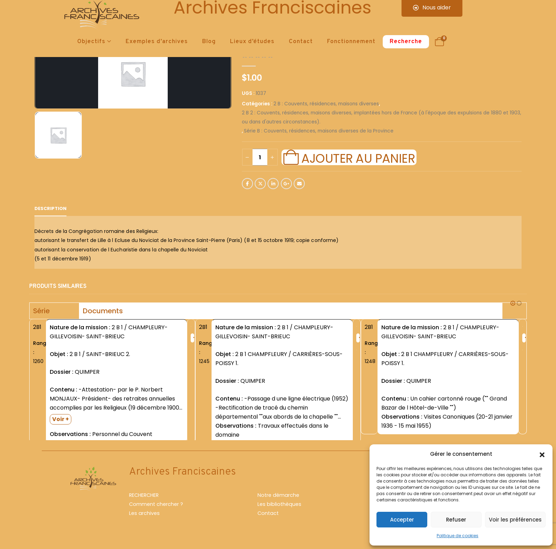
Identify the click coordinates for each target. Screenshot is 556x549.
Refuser (456, 519)
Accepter (402, 519)
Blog (209, 42)
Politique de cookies (457, 536)
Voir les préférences (515, 519)
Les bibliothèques (279, 507)
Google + (286, 183)
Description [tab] (50, 208)
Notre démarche (278, 498)
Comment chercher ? (156, 507)
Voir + (60, 419)
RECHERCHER (144, 498)
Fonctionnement (351, 42)
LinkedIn (273, 183)
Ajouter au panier (358, 157)
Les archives (144, 516)
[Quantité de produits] (260, 157)
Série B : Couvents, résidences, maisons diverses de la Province (319, 131)
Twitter (260, 183)
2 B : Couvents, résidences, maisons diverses (326, 103)
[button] (542, 454)
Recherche (406, 42)
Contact (301, 42)
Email (299, 183)
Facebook (247, 183)
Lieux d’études (252, 42)
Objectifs (91, 42)
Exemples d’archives (157, 42)
